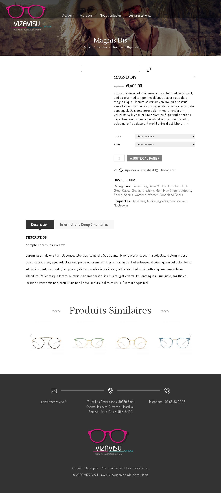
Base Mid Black (159, 186)
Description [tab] (40, 224)
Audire (151, 201)
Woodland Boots (171, 194)
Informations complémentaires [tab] (84, 224)
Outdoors (184, 190)
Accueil (67, 15)
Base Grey (117, 47)
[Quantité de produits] (119, 158)
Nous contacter (110, 15)
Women (153, 194)
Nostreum (121, 205)
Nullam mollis (193, 78)
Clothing (148, 190)
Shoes (118, 194)
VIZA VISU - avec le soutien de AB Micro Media (116, 474)
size (117, 144)
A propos (86, 15)
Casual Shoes (131, 190)
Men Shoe (102, 47)
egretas (162, 201)
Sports (128, 194)
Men (158, 190)
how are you (178, 201)
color (118, 136)
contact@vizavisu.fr (54, 402)
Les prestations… (140, 15)
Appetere (138, 201)
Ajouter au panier (144, 158)
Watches (140, 194)
